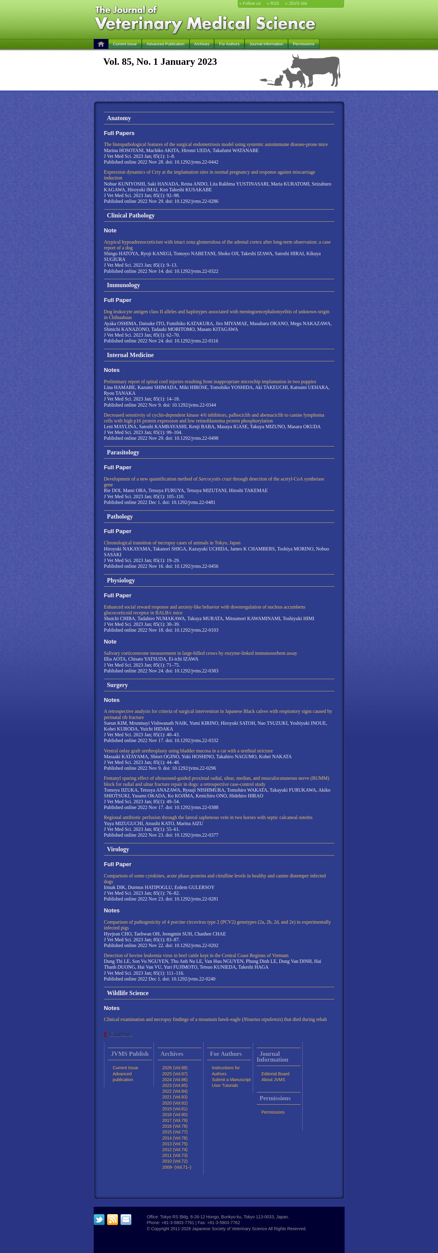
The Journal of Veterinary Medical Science (206, 19)
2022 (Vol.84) (175, 1091)
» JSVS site (296, 3)
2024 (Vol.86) (175, 1079)
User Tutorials (225, 1085)
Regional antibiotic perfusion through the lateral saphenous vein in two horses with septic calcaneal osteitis (208, 817)
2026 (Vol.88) (175, 1067)
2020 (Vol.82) (175, 1103)
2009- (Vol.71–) (177, 1167)
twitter (99, 1219)
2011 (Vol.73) (175, 1155)
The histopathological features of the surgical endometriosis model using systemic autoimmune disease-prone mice (216, 144)
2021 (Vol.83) (175, 1097)
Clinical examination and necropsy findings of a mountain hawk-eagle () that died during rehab (215, 1019)
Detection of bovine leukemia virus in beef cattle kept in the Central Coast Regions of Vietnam (196, 955)
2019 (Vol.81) (175, 1108)
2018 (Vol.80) (175, 1114)
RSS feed (112, 1219)
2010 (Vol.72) (175, 1161)
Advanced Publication (166, 44)
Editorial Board (276, 1073)
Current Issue (125, 44)
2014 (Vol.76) (175, 1138)
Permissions (304, 44)
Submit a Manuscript (231, 1079)
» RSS (273, 3)
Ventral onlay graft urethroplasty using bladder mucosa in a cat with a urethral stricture (188, 750)
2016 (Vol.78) (175, 1126)
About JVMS (273, 1079)
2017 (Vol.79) (175, 1120)
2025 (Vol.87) (175, 1073)
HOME (101, 44)
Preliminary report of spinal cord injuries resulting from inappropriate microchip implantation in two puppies (210, 381)
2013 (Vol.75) (175, 1143)
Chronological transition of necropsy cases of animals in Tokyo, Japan (172, 542)
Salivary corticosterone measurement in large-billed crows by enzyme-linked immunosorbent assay (200, 653)
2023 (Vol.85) (175, 1085)
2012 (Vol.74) (175, 1149)
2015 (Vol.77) (175, 1132)
